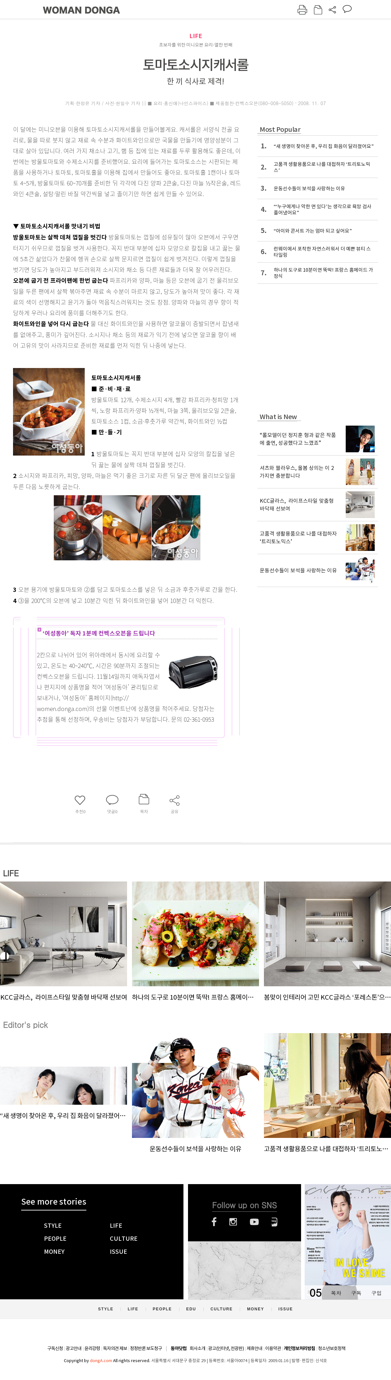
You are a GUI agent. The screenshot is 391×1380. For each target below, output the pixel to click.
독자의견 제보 (115, 1348)
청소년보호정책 (331, 1348)
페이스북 (214, 1222)
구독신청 (55, 1348)
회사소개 (197, 1348)
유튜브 (254, 1222)
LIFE (195, 36)
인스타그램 (233, 1222)
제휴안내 (254, 1348)
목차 (336, 1293)
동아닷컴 (178, 1348)
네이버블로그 (274, 1222)
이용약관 (273, 1348)
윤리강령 (92, 1348)
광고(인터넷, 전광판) (226, 1348)
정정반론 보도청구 (146, 1348)
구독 (356, 1293)
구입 (376, 1293)
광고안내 (73, 1348)
